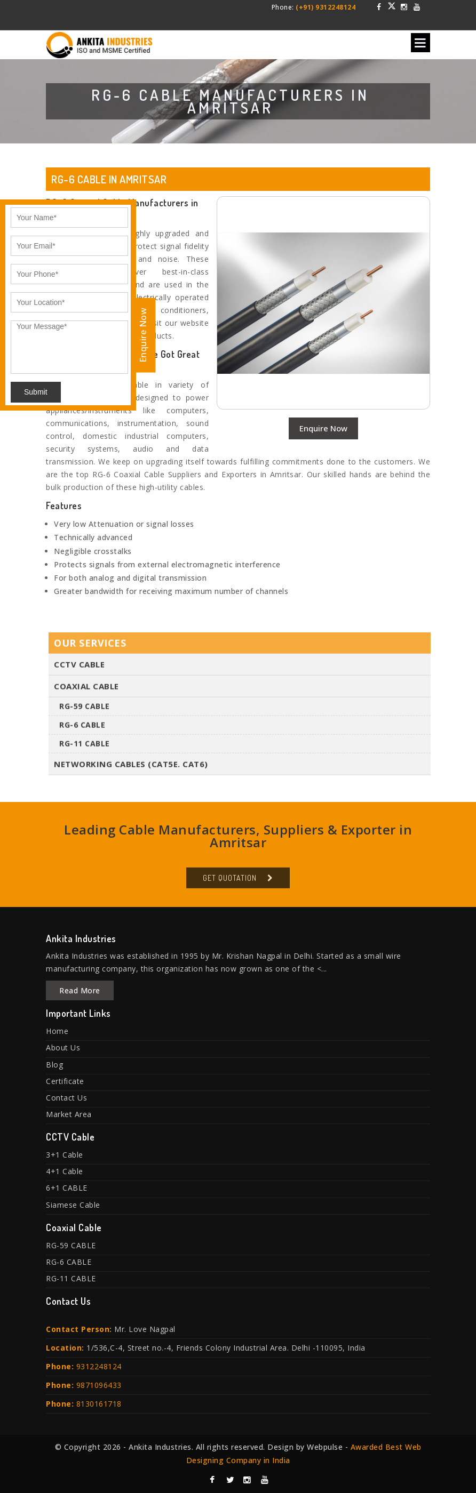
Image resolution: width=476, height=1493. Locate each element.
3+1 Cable (64, 1155)
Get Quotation (230, 881)
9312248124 (99, 1366)
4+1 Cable (64, 1171)
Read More (79, 990)
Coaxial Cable (86, 689)
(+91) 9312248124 (325, 7)
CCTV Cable (79, 667)
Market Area (69, 1114)
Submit (35, 392)
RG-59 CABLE (84, 709)
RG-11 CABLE (84, 747)
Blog (54, 1064)
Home (57, 1031)
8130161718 (99, 1404)
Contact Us (66, 1098)
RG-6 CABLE (82, 728)
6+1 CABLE (67, 1188)
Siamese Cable (73, 1205)
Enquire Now (323, 428)
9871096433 (99, 1385)
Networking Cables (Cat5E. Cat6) (131, 767)
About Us (63, 1047)
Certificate (65, 1081)
